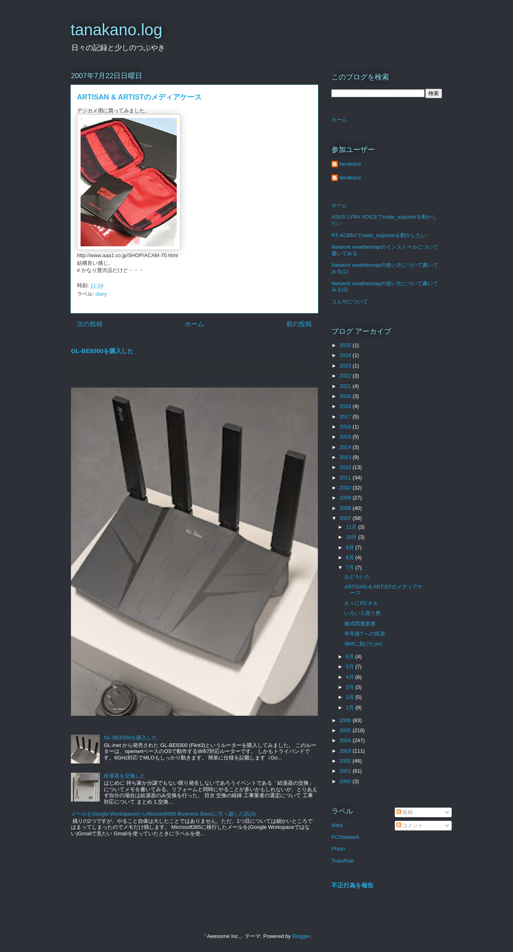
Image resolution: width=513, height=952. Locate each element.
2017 (346, 417)
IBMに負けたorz (363, 644)
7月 (350, 567)
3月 (350, 687)
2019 (346, 406)
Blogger (301, 936)
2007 (346, 518)
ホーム (194, 324)
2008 (346, 508)
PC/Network (345, 837)
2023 (346, 366)
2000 (346, 781)
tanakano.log (116, 30)
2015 (346, 437)
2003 (346, 751)
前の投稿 (299, 324)
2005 (346, 730)
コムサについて (349, 301)
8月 (350, 557)
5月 (350, 667)
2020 (346, 396)
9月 (350, 547)
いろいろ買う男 (362, 613)
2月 (350, 697)
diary (101, 294)
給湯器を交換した (124, 776)
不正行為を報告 (352, 885)
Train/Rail (342, 861)
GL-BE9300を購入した (102, 350)
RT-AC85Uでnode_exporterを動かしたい (378, 235)
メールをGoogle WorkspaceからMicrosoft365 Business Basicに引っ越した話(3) (163, 814)
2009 (346, 498)
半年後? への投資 (364, 634)
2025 (346, 345)
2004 (346, 740)
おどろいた (357, 577)
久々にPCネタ (361, 603)
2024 (346, 355)
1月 (350, 707)
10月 (352, 537)
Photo (338, 849)
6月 (350, 657)
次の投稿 (90, 324)
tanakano (350, 164)
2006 (346, 720)
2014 (346, 447)
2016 (346, 427)
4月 (350, 677)
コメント (410, 825)
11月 (352, 527)
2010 (346, 488)
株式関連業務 (360, 624)
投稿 (404, 812)
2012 (346, 467)
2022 (346, 376)
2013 (346, 457)
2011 (346, 478)
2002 (346, 761)
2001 (346, 771)
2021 (346, 386)
